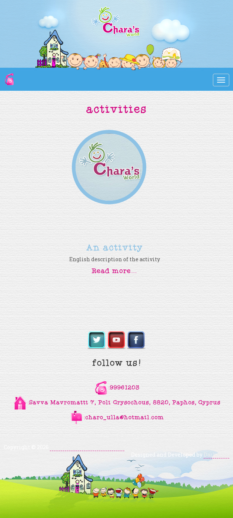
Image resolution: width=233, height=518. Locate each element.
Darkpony (216, 454)
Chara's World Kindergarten (87, 447)
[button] (114, 270)
